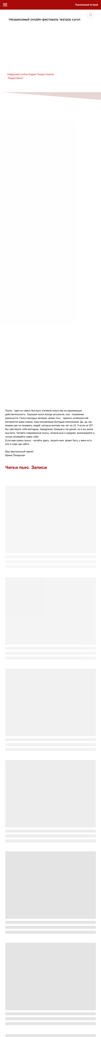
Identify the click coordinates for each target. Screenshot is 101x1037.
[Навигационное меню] (5, 4)
